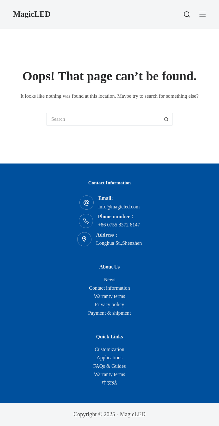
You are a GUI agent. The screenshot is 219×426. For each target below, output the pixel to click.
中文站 (109, 383)
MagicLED (32, 14)
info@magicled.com (119, 206)
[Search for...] (103, 119)
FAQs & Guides (109, 366)
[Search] (187, 14)
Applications (109, 357)
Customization (109, 349)
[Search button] (166, 119)
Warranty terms (109, 296)
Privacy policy (109, 304)
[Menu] (202, 14)
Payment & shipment (109, 313)
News (109, 279)
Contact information (109, 288)
